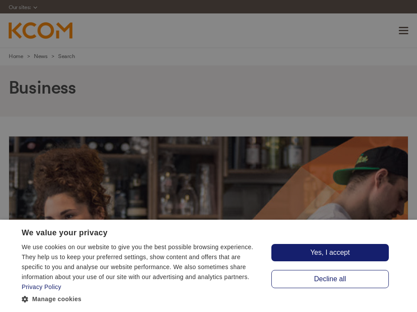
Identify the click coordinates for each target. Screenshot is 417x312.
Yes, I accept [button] (330, 252)
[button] (142, 299)
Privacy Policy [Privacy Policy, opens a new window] (41, 286)
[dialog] (208, 266)
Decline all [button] (330, 279)
